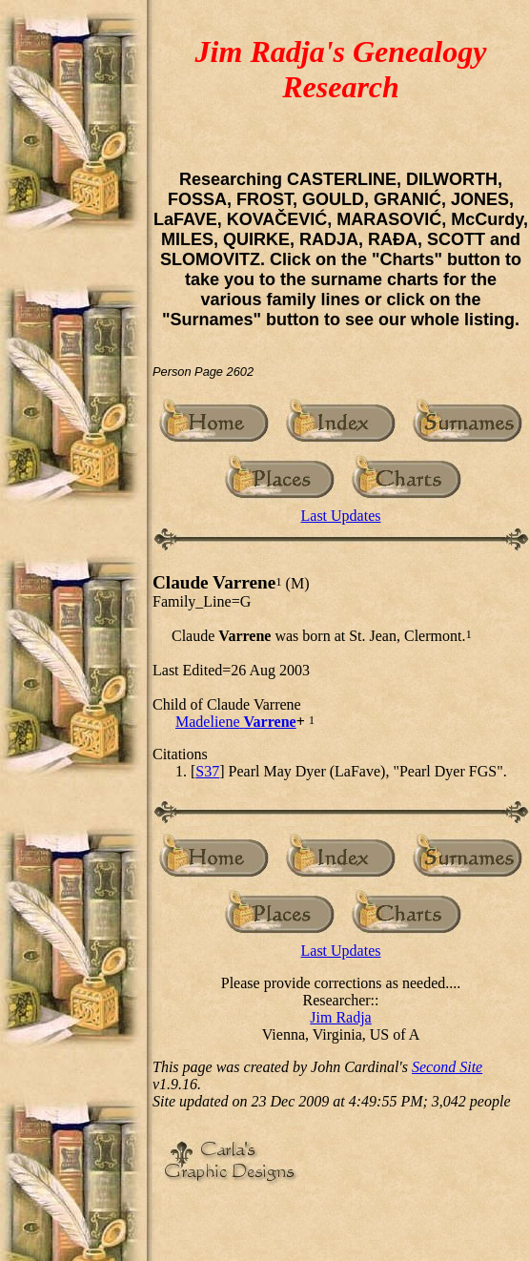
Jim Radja (340, 1017)
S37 (207, 771)
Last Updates (341, 515)
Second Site (447, 1067)
